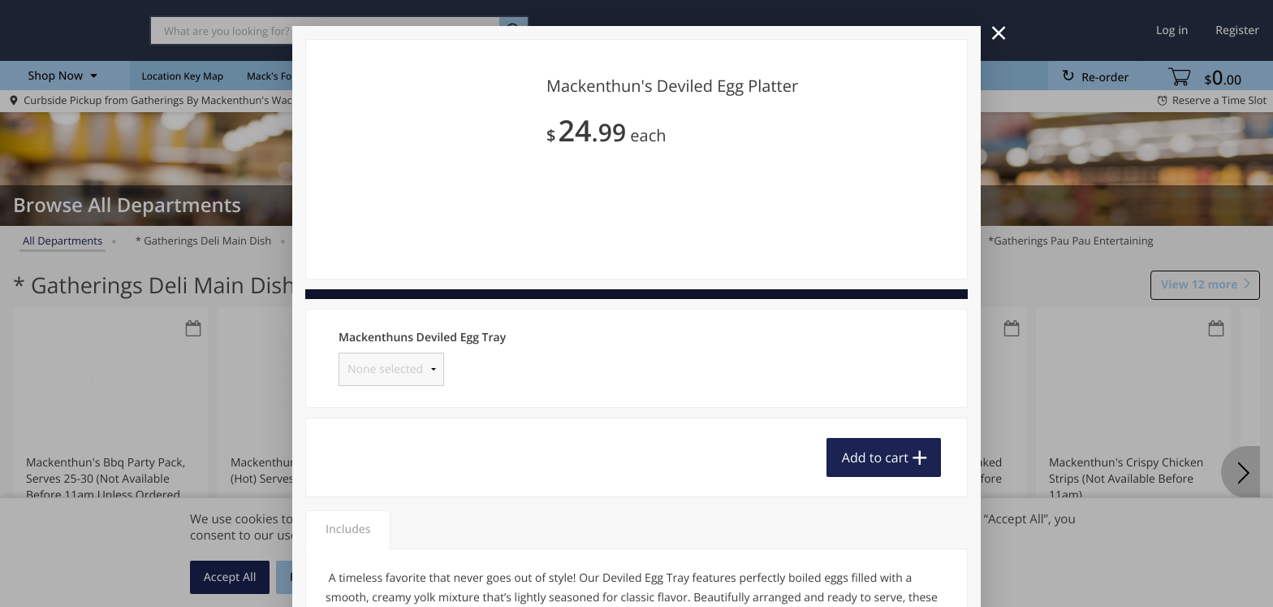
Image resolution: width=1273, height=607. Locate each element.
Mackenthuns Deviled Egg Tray (422, 337)
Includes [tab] (348, 529)
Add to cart (875, 457)
